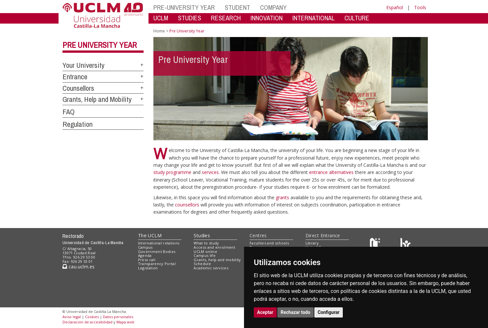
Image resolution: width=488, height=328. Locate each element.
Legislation (148, 267)
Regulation (77, 124)
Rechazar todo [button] (295, 312)
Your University (83, 65)
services (210, 172)
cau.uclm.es (78, 266)
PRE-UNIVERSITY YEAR (184, 7)
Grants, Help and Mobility (96, 99)
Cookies (92, 316)
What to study (206, 243)
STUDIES (189, 17)
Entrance (74, 77)
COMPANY (273, 7)
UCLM (160, 17)
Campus (145, 247)
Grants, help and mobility (217, 259)
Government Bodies (157, 251)
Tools (420, 7)
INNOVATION (267, 17)
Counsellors (78, 88)
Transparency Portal (157, 263)
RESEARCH (226, 17)
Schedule (202, 263)
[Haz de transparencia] (376, 244)
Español (394, 7)
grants (283, 197)
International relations (159, 243)
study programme (173, 172)
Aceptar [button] (265, 312)
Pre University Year (99, 45)
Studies (202, 235)
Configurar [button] (329, 312)
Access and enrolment (214, 247)
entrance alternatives (332, 172)
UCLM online (205, 251)
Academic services (211, 267)
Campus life (205, 255)
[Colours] (405, 244)
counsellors (187, 205)
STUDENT (237, 7)
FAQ (68, 112)
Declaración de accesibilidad (87, 321)
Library (312, 243)
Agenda (145, 255)
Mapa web (125, 321)
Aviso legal (71, 316)
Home (159, 31)
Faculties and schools (269, 243)
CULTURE (356, 17)
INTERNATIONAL (313, 17)
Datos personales (118, 316)
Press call (146, 259)
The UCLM (150, 235)
